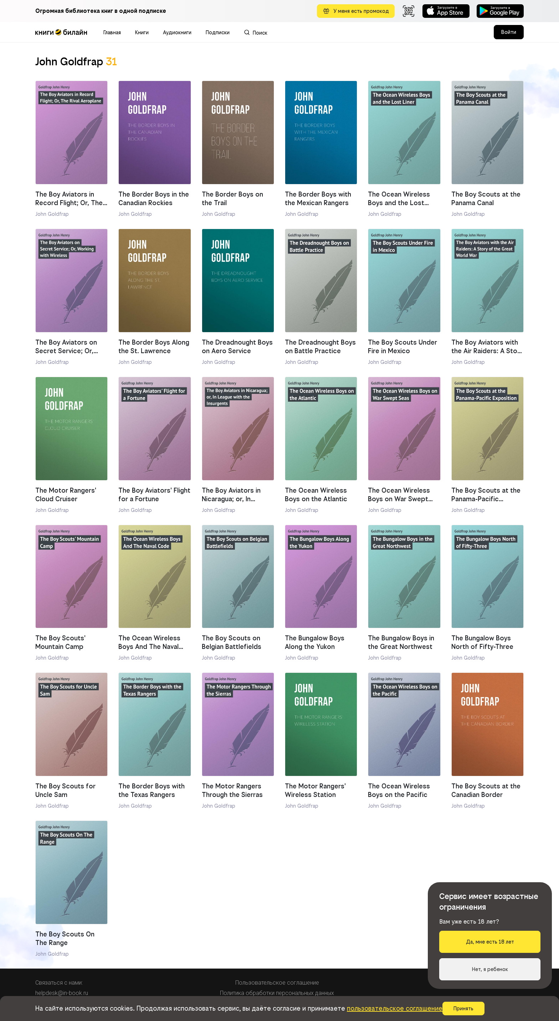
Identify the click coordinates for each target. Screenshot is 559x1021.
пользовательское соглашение (394, 1008)
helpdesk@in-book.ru (61, 993)
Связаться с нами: (59, 982)
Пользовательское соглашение (277, 982)
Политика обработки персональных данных (277, 993)
